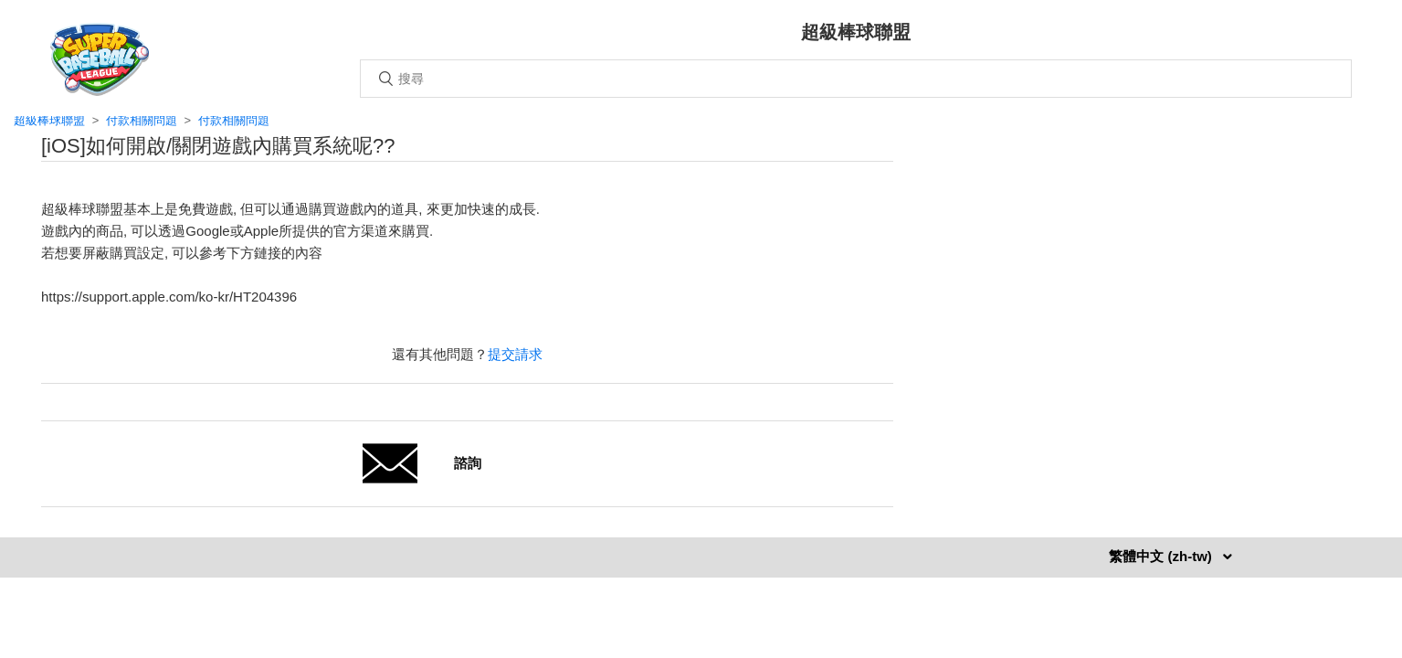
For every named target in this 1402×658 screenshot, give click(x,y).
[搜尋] (856, 78)
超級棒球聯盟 (49, 120)
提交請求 (515, 354)
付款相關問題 (141, 120)
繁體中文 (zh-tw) (1162, 556)
